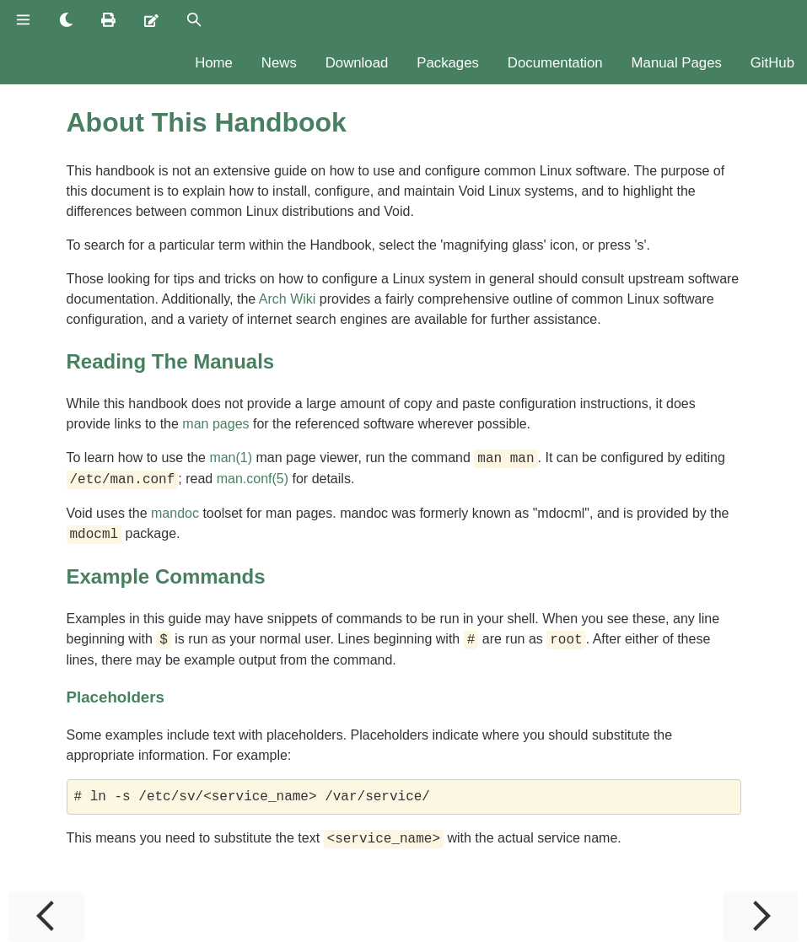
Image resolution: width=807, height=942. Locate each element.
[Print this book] (108, 21)
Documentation (555, 63)
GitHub (772, 63)
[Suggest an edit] (151, 21)
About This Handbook (207, 122)
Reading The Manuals (171, 361)
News (279, 63)
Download (357, 63)
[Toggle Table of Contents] (23, 21)
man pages (215, 424)
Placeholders (115, 697)
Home (214, 63)
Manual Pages (677, 63)
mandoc (175, 513)
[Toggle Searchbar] (194, 21)
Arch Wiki (287, 299)
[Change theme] (66, 21)
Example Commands (166, 576)
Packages (448, 63)
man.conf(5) (252, 479)
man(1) (230, 458)
